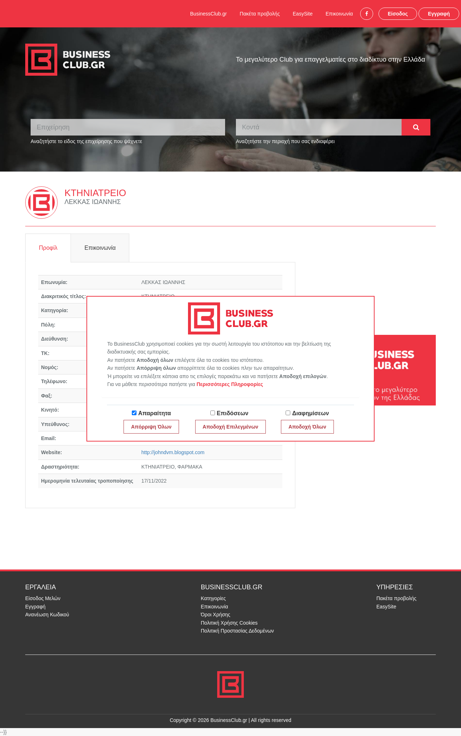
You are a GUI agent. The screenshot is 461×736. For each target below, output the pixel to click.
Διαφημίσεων (310, 413)
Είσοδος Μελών (43, 598)
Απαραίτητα (154, 413)
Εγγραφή (439, 14)
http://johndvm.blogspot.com (172, 452)
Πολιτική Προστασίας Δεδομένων (237, 631)
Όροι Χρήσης (215, 614)
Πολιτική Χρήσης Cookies (229, 623)
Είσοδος (398, 14)
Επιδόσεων (233, 413)
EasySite (303, 14)
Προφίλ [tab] (48, 248)
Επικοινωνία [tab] (100, 248)
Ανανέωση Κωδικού (47, 614)
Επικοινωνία (339, 14)
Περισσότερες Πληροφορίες (230, 384)
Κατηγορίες (213, 598)
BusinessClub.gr (208, 14)
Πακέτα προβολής (260, 14)
